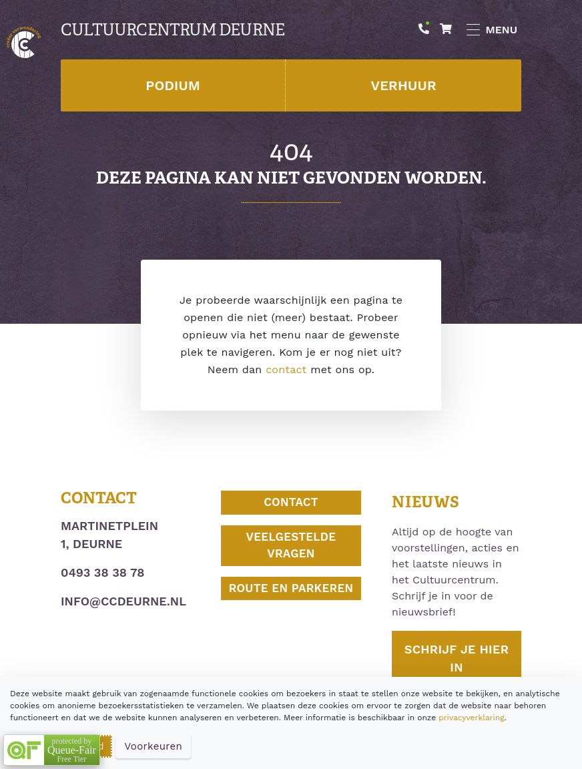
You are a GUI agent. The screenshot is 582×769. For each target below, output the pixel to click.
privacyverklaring (471, 717)
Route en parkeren (291, 588)
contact (286, 369)
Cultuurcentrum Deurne (172, 30)
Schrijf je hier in (456, 658)
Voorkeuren (153, 746)
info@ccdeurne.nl (123, 601)
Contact (291, 502)
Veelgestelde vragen (291, 545)
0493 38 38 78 (102, 572)
